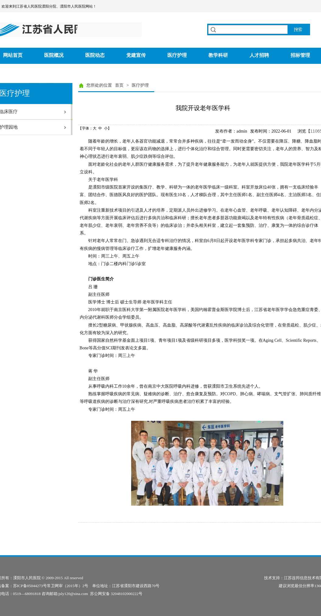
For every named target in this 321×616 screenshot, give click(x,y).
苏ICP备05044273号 (30, 585)
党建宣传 (136, 55)
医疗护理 (177, 55)
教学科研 (218, 55)
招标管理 (300, 55)
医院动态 (95, 55)
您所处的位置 (99, 85)
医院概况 (54, 55)
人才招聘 (259, 55)
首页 (119, 85)
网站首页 (13, 55)
